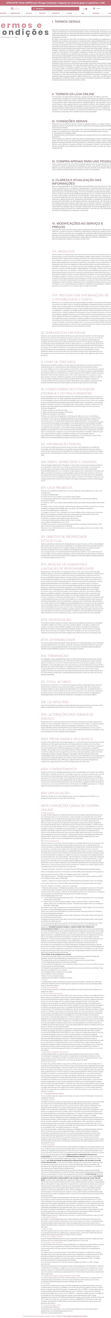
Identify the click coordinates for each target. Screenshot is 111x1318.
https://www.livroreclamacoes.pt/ (51, 1313)
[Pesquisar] (55, 9)
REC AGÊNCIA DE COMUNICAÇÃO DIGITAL (76, 1316)
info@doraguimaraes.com (89, 784)
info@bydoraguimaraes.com (83, 194)
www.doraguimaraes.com (69, 544)
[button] (85, 9)
